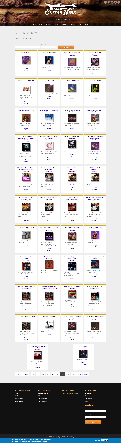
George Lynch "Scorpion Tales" (72, 136)
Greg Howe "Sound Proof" (49, 316)
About (16, 396)
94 (38, 374)
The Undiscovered (42, 401)
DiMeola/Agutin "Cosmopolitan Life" (49, 110)
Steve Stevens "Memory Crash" (26, 227)
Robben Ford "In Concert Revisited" (95, 110)
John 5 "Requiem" (83, 346)
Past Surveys (88, 398)
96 (48, 374)
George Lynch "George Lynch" (94, 227)
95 (43, 374)
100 (68, 374)
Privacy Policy (80, 439)
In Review (26, 70)
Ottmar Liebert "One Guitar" (95, 80)
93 (33, 374)
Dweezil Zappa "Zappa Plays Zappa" (95, 257)
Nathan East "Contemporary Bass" (26, 110)
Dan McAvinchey (19, 398)
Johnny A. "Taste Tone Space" (49, 52)
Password (88, 414)
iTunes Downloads (43, 393)
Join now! (69, 395)
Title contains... (18, 44)
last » (85, 374)
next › (79, 374)
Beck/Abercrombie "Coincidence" (72, 110)
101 (73, 374)
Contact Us (88, 393)
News (40, 24)
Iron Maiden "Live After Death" (72, 80)
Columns (48, 24)
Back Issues (88, 396)
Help (80, 24)
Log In (86, 24)
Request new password (91, 419)
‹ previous (25, 374)
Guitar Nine (26, 54)
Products (65, 24)
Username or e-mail (90, 409)
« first (17, 374)
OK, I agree (97, 442)
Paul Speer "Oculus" (49, 80)
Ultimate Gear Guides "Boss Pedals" (72, 286)
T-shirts (87, 401)
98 (57, 374)
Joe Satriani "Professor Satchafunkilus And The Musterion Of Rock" (26, 138)
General (26, 68)
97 (52, 374)
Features (56, 24)
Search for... (44, 44)
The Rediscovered (42, 398)
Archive (73, 24)
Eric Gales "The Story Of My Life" (49, 257)
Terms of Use (69, 439)
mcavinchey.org (19, 401)
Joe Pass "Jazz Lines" (26, 52)
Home (34, 24)
